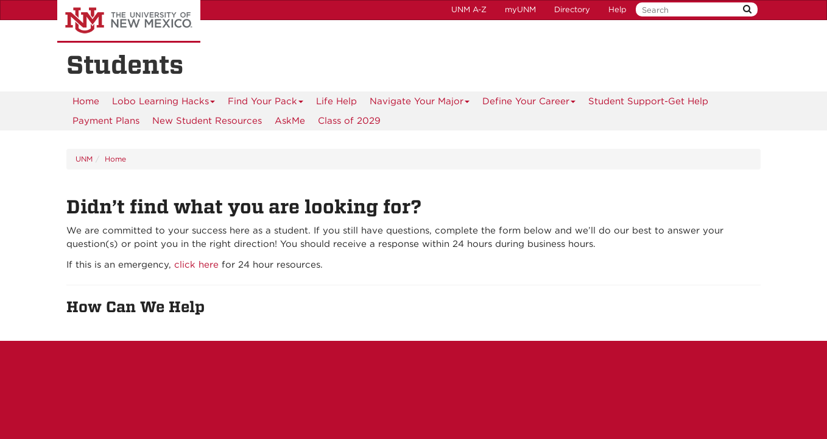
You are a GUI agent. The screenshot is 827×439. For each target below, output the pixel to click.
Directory (572, 9)
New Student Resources (207, 120)
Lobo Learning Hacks (164, 103)
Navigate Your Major (420, 103)
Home (85, 101)
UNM (84, 158)
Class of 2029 (349, 120)
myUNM (520, 9)
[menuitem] (85, 101)
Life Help (336, 101)
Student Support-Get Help (648, 101)
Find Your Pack (266, 103)
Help (617, 9)
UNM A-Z (469, 9)
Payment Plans (105, 120)
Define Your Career (529, 103)
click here (196, 264)
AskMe (290, 120)
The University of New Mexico (128, 21)
